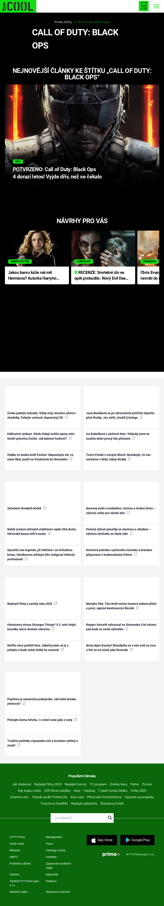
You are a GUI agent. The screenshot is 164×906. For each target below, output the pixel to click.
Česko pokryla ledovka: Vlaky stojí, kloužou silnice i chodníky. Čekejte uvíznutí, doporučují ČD (41, 415)
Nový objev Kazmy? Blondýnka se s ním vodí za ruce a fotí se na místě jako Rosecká (121, 648)
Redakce (51, 881)
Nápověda (52, 874)
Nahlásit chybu (19, 891)
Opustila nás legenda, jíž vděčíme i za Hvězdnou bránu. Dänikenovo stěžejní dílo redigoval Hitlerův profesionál (41, 554)
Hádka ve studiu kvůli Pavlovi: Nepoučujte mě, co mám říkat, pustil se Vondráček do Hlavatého (40, 457)
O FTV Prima (17, 837)
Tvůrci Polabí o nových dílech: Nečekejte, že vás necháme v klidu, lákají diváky (118, 457)
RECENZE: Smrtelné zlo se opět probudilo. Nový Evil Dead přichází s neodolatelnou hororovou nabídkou (101, 275)
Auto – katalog (84, 791)
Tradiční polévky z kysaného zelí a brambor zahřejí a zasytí (42, 743)
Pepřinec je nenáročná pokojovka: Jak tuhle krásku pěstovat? (41, 701)
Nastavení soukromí (58, 891)
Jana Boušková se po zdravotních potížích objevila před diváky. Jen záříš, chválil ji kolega (120, 415)
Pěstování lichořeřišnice (104, 797)
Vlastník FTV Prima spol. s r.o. (24, 883)
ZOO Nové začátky (57, 791)
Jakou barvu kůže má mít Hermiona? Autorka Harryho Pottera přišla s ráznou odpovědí (32, 275)
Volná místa (17, 843)
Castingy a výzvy (56, 850)
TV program (98, 784)
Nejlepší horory (75, 784)
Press (49, 843)
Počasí (147, 784)
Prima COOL (63, 22)
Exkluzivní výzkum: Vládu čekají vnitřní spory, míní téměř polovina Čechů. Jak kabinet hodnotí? (41, 436)
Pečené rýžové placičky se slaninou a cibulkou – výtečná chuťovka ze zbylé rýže (118, 531)
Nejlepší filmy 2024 (48, 784)
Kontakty (51, 857)
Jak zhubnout (21, 784)
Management (54, 837)
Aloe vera (77, 797)
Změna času (118, 784)
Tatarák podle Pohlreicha (49, 797)
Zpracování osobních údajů (58, 865)
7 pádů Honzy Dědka (112, 791)
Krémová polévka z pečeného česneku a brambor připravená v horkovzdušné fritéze (119, 552)
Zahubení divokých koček (26, 508)
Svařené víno (19, 797)
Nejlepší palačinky (84, 803)
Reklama (15, 850)
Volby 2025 (138, 791)
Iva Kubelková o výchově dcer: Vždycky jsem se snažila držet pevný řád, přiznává (117, 436)
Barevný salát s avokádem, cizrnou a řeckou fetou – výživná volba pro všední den (120, 511)
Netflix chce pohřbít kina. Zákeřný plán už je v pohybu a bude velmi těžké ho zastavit (38, 648)
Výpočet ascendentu (139, 797)
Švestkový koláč (112, 803)
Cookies (14, 874)
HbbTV (14, 857)
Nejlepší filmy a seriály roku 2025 (32, 603)
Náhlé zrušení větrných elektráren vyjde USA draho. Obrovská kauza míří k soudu (42, 531)
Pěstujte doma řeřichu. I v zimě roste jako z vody (42, 720)
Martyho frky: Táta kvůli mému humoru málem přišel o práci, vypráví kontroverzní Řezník (121, 606)
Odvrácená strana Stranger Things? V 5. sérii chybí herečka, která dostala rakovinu (41, 627)
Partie (134, 784)
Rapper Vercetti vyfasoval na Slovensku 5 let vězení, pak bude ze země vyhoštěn (121, 627)
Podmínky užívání (20, 863)
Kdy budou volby (29, 791)
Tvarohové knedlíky (54, 803)
